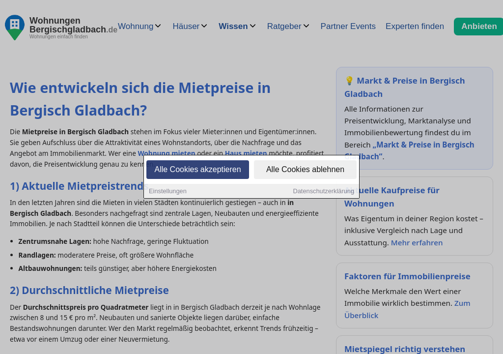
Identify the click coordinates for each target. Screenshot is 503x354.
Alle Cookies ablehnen (305, 170)
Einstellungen (168, 191)
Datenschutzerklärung (323, 191)
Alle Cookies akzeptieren (197, 170)
